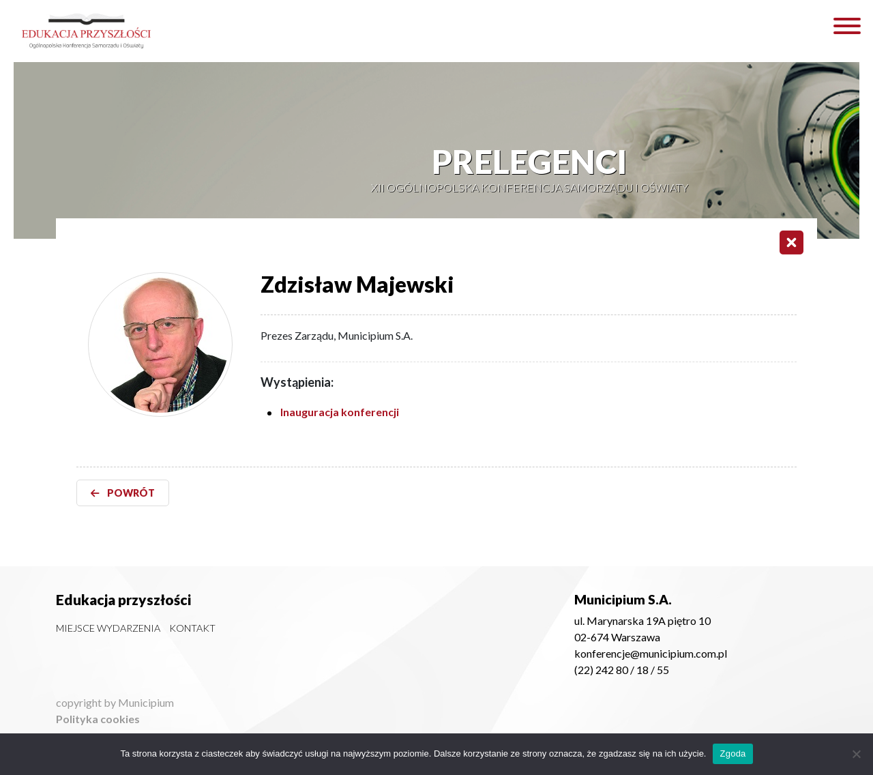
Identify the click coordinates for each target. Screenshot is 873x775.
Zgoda (732, 753)
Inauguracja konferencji (339, 411)
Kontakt (192, 628)
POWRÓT (123, 493)
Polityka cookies (98, 718)
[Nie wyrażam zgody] (856, 754)
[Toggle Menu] (847, 26)
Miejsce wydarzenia (108, 628)
